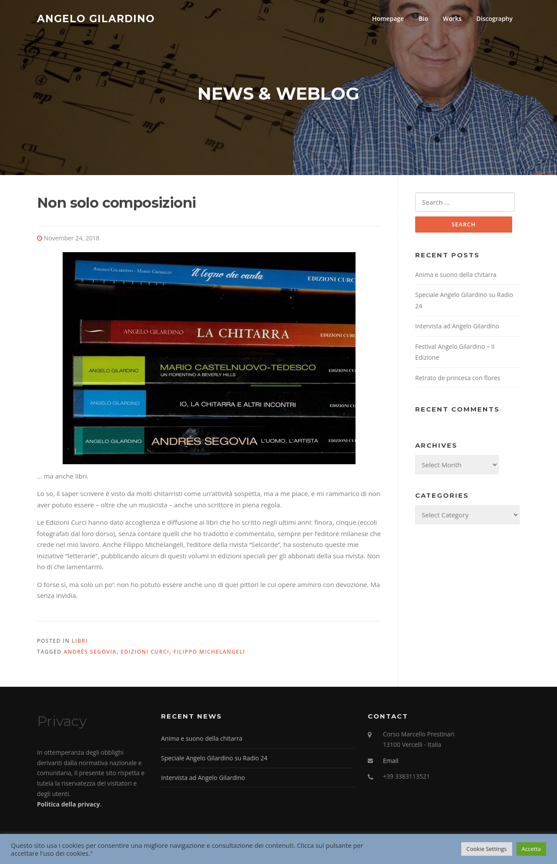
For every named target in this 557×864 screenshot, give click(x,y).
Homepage (388, 18)
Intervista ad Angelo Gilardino (457, 326)
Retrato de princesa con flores (457, 378)
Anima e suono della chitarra (456, 274)
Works (452, 18)
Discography (494, 18)
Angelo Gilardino (96, 18)
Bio (423, 18)
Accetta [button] (531, 849)
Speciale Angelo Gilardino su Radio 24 (214, 758)
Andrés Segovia (90, 651)
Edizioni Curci (145, 651)
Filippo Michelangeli (209, 651)
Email (391, 760)
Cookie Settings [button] (486, 849)
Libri (80, 641)
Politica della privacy (68, 804)
